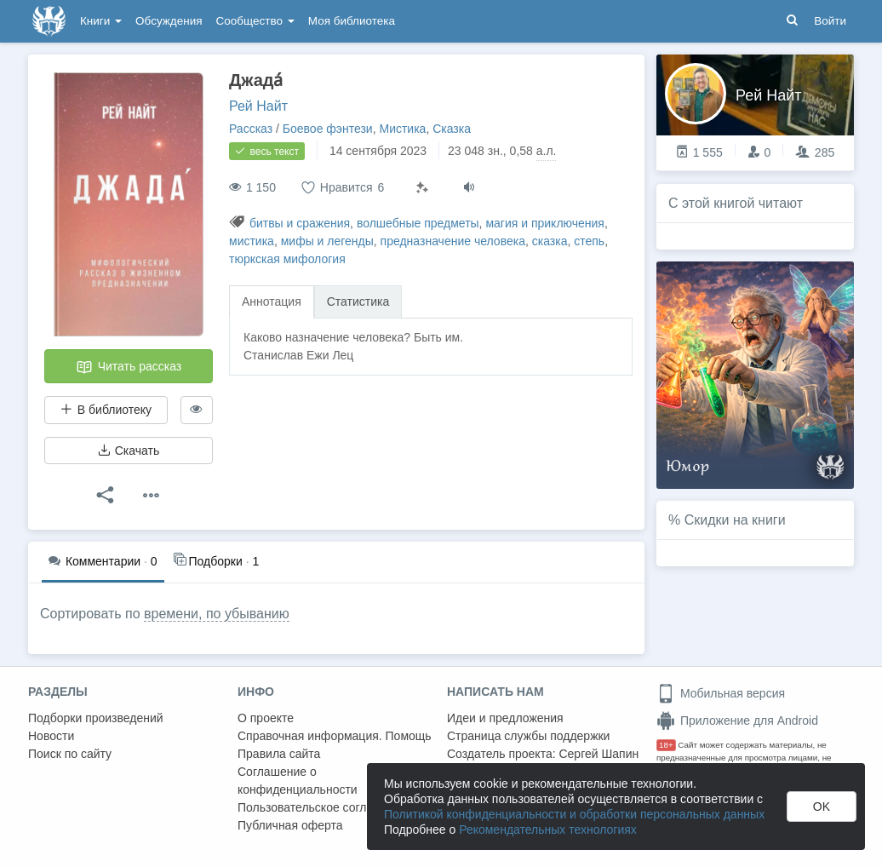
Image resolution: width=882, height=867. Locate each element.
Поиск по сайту (70, 754)
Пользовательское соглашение (324, 807)
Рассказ (250, 128)
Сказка (451, 128)
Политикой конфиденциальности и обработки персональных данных (574, 814)
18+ (666, 744)
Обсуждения (168, 20)
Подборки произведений (95, 718)
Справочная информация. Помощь (335, 736)
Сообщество (255, 20)
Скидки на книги (735, 520)
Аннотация (271, 301)
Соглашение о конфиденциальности (298, 780)
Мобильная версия (720, 693)
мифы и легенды (327, 241)
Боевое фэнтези (328, 128)
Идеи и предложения (505, 718)
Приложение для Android (737, 720)
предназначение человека (453, 241)
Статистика (358, 301)
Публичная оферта (290, 825)
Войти (830, 20)
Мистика (402, 128)
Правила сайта (279, 754)
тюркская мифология (287, 259)
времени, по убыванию (216, 613)
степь (589, 241)
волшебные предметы (418, 223)
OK (821, 806)
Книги (101, 20)
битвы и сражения (299, 223)
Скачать (128, 450)
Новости (51, 736)
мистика (251, 241)
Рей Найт (258, 106)
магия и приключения (544, 223)
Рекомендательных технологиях (548, 829)
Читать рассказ (128, 367)
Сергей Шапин (598, 754)
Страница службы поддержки (528, 736)
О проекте (266, 718)
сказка (550, 241)
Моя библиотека (351, 20)
